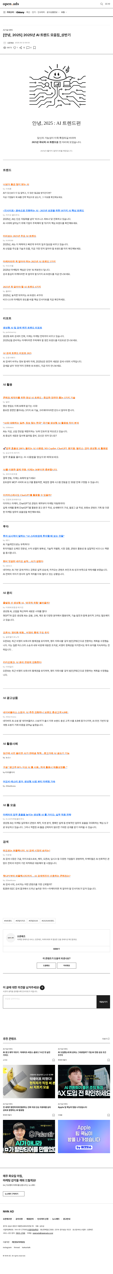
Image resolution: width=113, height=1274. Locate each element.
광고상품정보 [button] (52, 12)
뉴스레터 (55, 1219)
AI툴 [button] (63, 12)
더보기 (106, 1038)
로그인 (107, 4)
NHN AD (8, 1211)
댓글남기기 (103, 1002)
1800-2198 (20, 1233)
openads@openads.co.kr (43, 1233)
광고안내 (66, 1219)
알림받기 (56, 949)
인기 (34, 12)
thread (17, 1247)
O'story (20, 12)
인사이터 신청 (42, 1219)
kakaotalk (26, 1247)
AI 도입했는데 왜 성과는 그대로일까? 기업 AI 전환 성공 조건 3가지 (82, 1053)
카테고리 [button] (8, 12)
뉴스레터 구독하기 (14, 1194)
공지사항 (19, 1219)
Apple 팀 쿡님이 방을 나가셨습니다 (72, 1107)
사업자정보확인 (33, 1230)
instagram (7, 1247)
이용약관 (6, 1242)
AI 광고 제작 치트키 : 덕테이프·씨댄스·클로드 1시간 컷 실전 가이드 (26, 1053)
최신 (28, 12)
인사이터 (41, 12)
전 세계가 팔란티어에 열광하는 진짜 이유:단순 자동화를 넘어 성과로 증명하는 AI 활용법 (27, 1108)
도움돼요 (46, 965)
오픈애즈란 (7, 1219)
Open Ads (11, 4)
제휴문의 (30, 1219)
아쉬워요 (66, 965)
